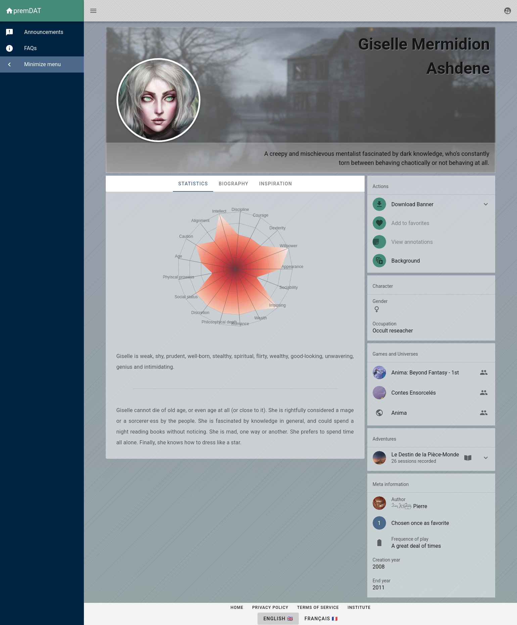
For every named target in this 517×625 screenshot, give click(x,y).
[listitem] (431, 260)
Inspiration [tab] (275, 183)
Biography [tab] (233, 183)
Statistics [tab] (193, 183)
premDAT (27, 11)
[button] (431, 204)
